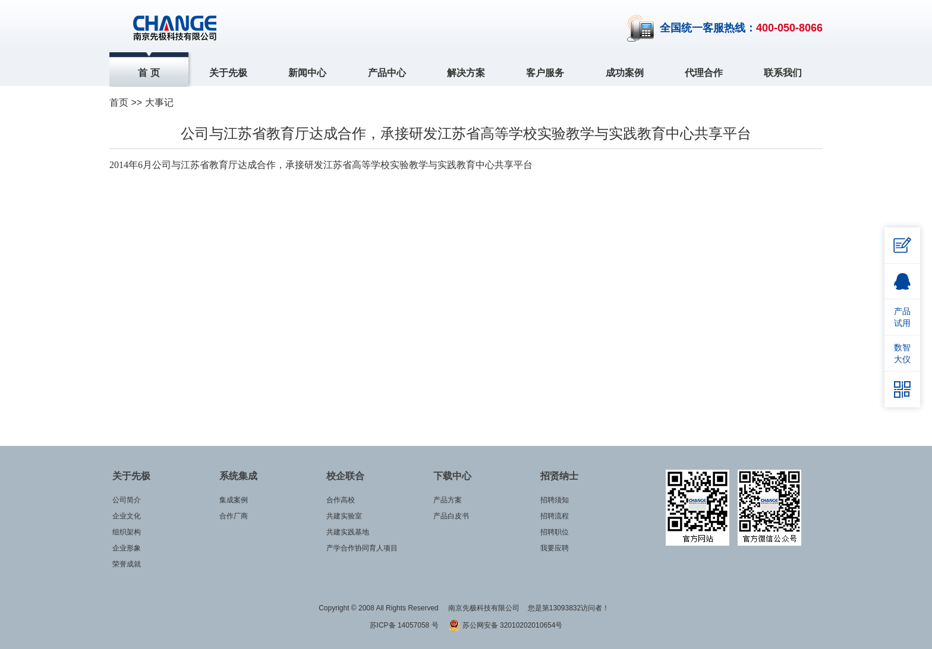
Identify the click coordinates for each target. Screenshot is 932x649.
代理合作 (704, 73)
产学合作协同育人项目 (362, 548)
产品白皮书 (451, 516)
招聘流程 (554, 516)
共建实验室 (344, 516)
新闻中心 (307, 73)
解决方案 (466, 73)
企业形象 (126, 548)
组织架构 (126, 532)
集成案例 (233, 500)
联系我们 (783, 73)
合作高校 (340, 500)
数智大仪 (902, 353)
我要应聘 (554, 548)
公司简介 (126, 500)
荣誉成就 (126, 564)
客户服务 (545, 73)
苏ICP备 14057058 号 (405, 625)
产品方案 (447, 500)
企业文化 (126, 516)
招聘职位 (554, 532)
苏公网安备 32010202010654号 (505, 625)
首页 (118, 102)
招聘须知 (554, 500)
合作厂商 (233, 516)
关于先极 (228, 73)
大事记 (159, 102)
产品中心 (387, 73)
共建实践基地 (347, 532)
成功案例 (625, 73)
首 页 (148, 73)
